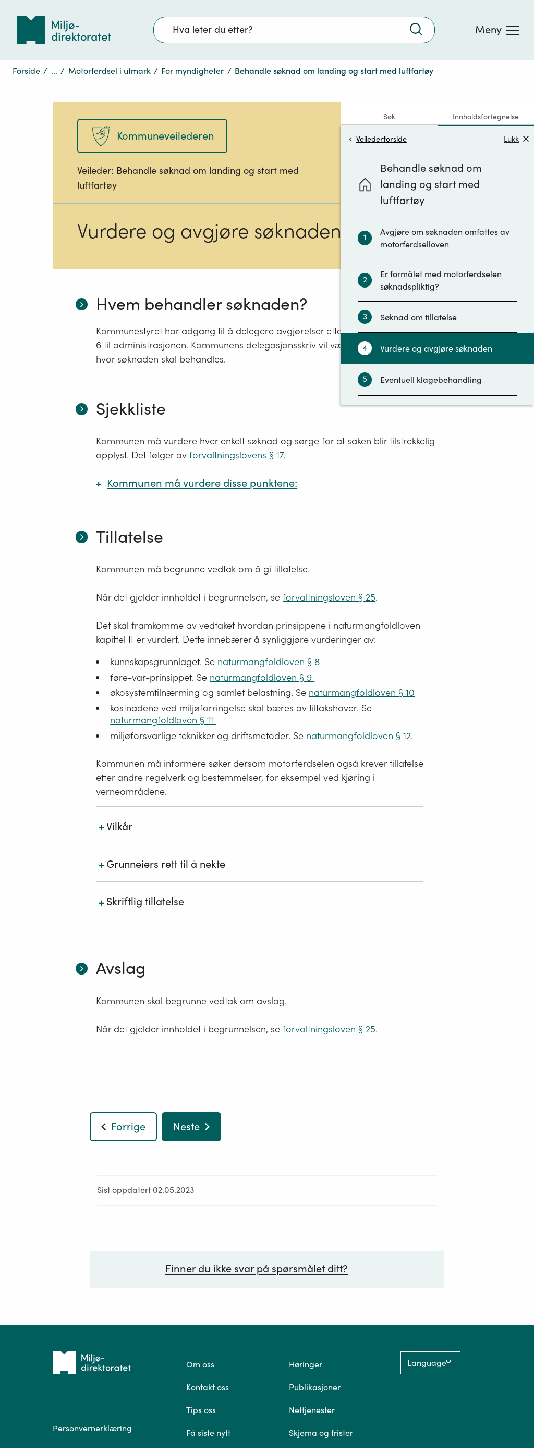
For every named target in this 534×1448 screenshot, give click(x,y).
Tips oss (201, 1410)
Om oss (200, 1364)
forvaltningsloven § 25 (329, 597)
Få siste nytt (208, 1433)
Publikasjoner (315, 1387)
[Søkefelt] (294, 30)
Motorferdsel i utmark (109, 71)
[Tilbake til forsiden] (64, 30)
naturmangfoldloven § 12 (358, 736)
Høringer (305, 1364)
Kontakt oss (207, 1387)
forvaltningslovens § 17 (236, 455)
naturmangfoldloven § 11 (163, 720)
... (54, 71)
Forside (26, 71)
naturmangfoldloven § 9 (262, 677)
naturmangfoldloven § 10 (362, 692)
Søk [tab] (389, 116)
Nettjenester (312, 1410)
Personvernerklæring (92, 1428)
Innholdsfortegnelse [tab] (486, 116)
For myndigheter (192, 71)
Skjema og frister (321, 1433)
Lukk (516, 139)
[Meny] (497, 30)
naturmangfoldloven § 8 (268, 662)
